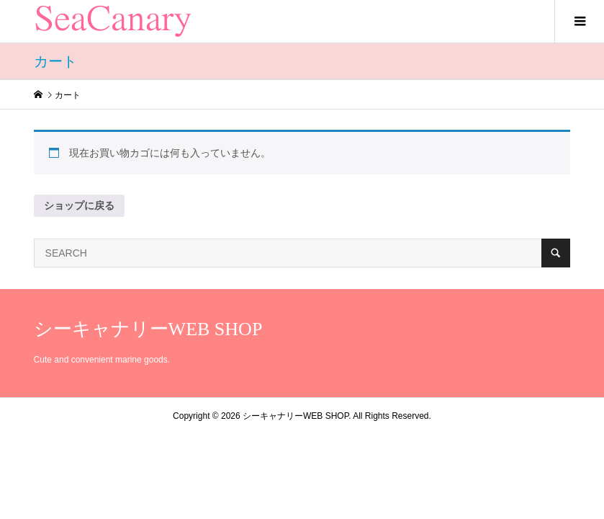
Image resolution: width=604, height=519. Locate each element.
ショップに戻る (79, 205)
